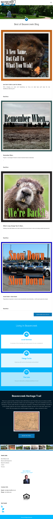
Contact (2, 465)
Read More (5, 96)
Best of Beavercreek (5, 459)
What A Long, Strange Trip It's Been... (13, 226)
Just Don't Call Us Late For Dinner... (12, 84)
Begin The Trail (26, 436)
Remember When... (8, 155)
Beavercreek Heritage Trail (6, 461)
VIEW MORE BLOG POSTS (42, 314)
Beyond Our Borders (5, 463)
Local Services (26, 338)
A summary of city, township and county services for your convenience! (26, 342)
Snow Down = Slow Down (10, 296)
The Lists (3, 467)
